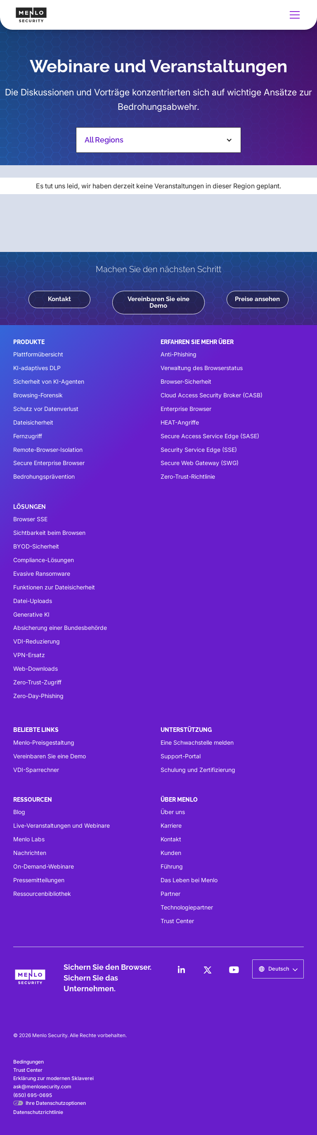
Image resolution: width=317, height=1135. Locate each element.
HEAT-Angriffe (180, 422)
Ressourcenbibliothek (42, 893)
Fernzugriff (27, 435)
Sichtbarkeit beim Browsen (49, 532)
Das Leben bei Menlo (189, 879)
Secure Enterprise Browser (49, 462)
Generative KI (31, 614)
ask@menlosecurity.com (42, 1086)
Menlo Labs (29, 839)
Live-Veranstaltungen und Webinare (61, 825)
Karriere (171, 825)
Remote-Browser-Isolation (48, 449)
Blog (19, 811)
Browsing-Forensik (38, 395)
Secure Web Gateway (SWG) (200, 462)
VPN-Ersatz (29, 654)
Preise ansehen (257, 299)
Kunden (171, 852)
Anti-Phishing (178, 354)
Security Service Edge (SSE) (199, 449)
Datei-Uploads (32, 600)
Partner (170, 893)
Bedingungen (28, 1062)
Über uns (173, 811)
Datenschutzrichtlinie (38, 1112)
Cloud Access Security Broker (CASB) (212, 395)
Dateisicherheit (33, 422)
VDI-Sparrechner (36, 769)
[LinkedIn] (181, 969)
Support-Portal (181, 756)
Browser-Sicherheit (186, 381)
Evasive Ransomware (41, 573)
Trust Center (177, 920)
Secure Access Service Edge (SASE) (210, 435)
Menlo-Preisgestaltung (43, 742)
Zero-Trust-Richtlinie (188, 476)
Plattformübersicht (38, 354)
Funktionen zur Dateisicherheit (54, 587)
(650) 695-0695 (32, 1095)
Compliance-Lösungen (43, 559)
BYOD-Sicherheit (36, 546)
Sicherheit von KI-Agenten (48, 381)
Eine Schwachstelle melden (197, 742)
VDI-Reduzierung (36, 641)
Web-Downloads (35, 668)
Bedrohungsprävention (44, 476)
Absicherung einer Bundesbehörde (60, 627)
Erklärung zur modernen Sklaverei (53, 1078)
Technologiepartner (187, 907)
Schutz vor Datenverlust (45, 408)
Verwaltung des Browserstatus (202, 367)
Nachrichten (29, 852)
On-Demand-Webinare (43, 866)
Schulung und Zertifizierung (198, 769)
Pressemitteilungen (38, 879)
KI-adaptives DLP (37, 367)
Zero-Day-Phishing (38, 695)
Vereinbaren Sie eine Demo (158, 302)
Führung (172, 866)
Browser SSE (30, 518)
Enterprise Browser (186, 408)
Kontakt (59, 299)
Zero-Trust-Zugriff (37, 682)
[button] (293, 15)
